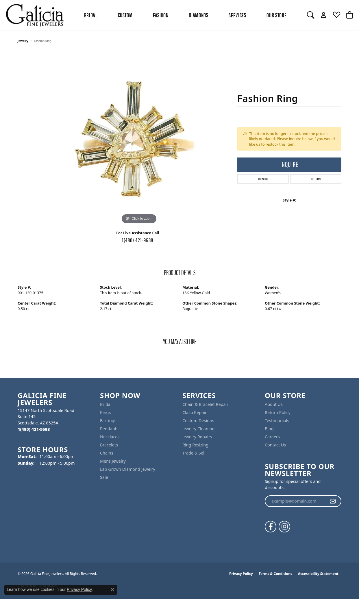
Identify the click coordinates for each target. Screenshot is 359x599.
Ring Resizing (195, 445)
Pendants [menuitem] (109, 428)
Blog (269, 428)
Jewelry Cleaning (198, 428)
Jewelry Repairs (197, 436)
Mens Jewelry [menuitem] (113, 461)
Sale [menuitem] (104, 477)
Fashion (160, 14)
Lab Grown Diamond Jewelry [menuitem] (127, 469)
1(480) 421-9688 (137, 239)
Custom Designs (198, 420)
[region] (139, 139)
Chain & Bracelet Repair (205, 404)
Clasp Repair (194, 412)
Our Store (276, 14)
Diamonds (198, 14)
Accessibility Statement (318, 573)
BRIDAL (90, 14)
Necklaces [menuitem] (109, 436)
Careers (272, 436)
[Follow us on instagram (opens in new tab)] (284, 526)
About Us (274, 404)
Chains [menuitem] (106, 453)
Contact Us (275, 445)
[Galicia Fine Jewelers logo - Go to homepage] (34, 15)
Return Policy (277, 412)
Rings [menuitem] (105, 412)
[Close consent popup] (112, 589)
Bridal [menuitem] (106, 404)
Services (237, 14)
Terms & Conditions (275, 573)
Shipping (263, 179)
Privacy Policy (241, 573)
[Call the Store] (34, 429)
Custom (125, 14)
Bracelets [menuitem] (109, 445)
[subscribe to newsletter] (333, 501)
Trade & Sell (193, 453)
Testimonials (277, 420)
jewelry (23, 41)
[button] (310, 15)
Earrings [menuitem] (108, 420)
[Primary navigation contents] (185, 15)
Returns (316, 179)
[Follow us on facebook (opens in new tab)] (270, 526)
